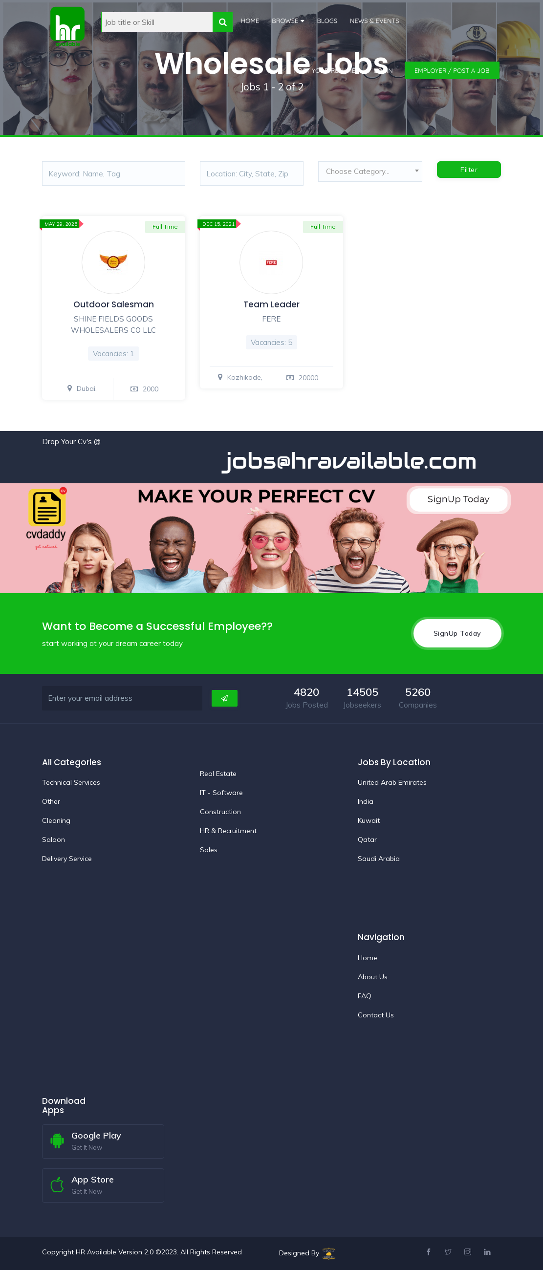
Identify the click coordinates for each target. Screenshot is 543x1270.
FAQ (364, 995)
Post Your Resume (325, 70)
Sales (208, 849)
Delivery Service (67, 858)
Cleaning (56, 820)
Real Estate (218, 773)
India (365, 800)
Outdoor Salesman (113, 304)
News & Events (373, 20)
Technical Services (71, 781)
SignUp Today (457, 632)
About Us (373, 976)
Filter (469, 169)
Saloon (53, 839)
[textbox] (370, 171)
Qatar (367, 839)
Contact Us (376, 1014)
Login (383, 70)
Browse (284, 20)
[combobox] (370, 174)
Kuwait (369, 820)
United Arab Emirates (392, 781)
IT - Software (221, 792)
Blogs (326, 20)
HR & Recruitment (228, 830)
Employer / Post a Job (452, 70)
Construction (220, 811)
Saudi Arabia (379, 858)
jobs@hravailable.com (369, 460)
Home (249, 20)
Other (51, 800)
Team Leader (271, 304)
